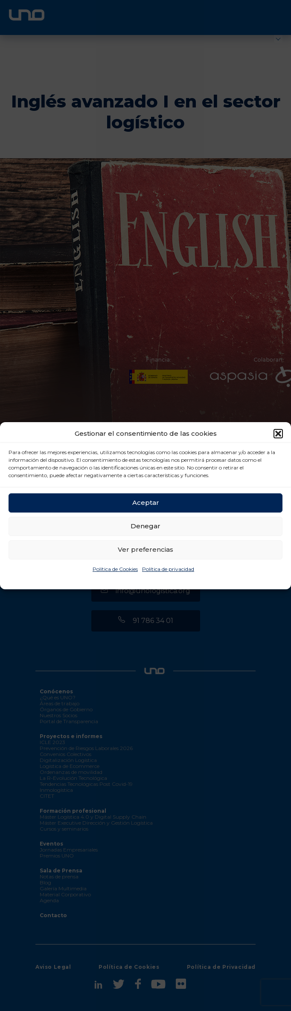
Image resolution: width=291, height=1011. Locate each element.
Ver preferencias (145, 549)
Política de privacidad (168, 569)
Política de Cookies (115, 569)
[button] (278, 433)
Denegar (145, 526)
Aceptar (145, 502)
